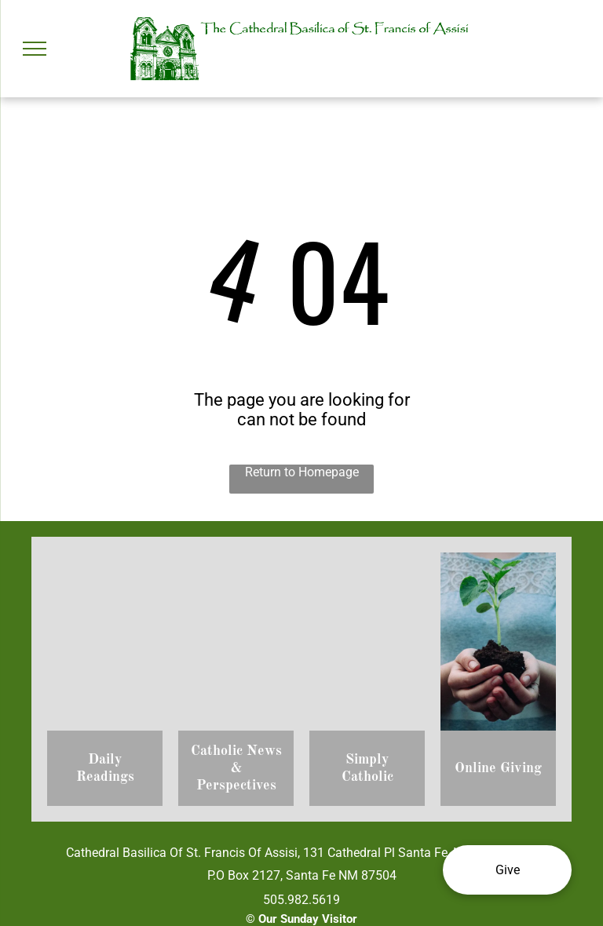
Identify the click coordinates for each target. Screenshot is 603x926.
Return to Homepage (302, 472)
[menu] (34, 48)
